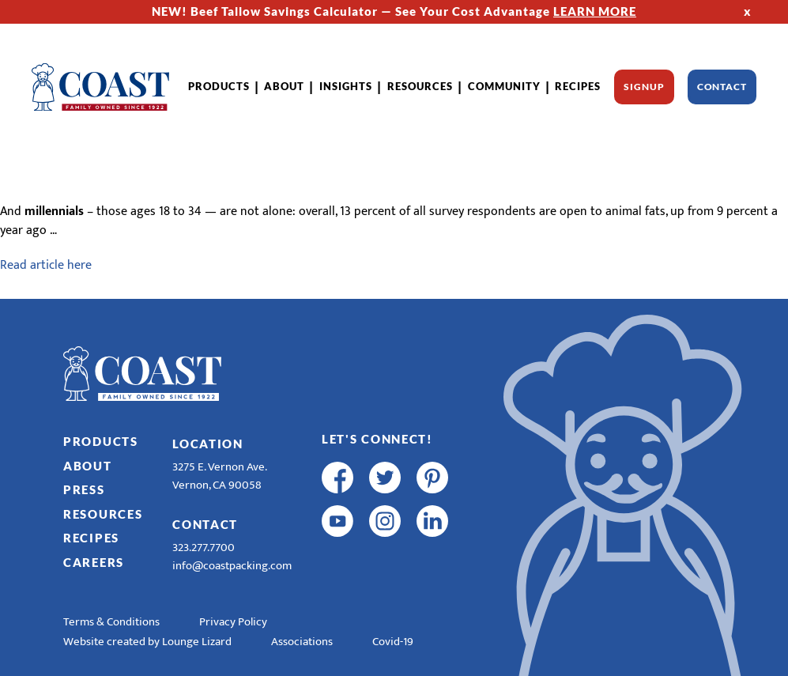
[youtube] (337, 521)
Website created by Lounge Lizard (147, 641)
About (284, 86)
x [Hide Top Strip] (748, 11)
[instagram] (385, 521)
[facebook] (337, 477)
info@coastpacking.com (232, 566)
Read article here (46, 265)
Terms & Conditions (111, 622)
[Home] (100, 87)
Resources (420, 86)
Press (84, 489)
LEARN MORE (594, 11)
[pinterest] (432, 477)
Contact (722, 86)
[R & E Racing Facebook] (337, 564)
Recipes (578, 86)
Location (207, 443)
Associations (302, 641)
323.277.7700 (203, 547)
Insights (345, 86)
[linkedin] (432, 521)
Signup (644, 86)
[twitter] (385, 477)
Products (219, 86)
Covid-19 (392, 641)
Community (504, 86)
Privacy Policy (233, 622)
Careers (93, 562)
